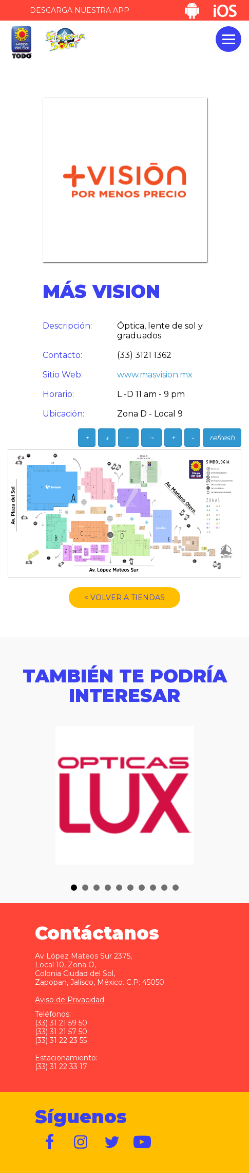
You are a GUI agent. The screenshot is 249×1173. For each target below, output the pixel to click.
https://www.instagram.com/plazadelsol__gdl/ (81, 1142)
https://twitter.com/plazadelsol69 (112, 1142)
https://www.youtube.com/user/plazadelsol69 (142, 1142)
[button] (74, 888)
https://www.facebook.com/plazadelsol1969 (50, 1142)
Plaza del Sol (21, 42)
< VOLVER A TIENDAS (124, 597)
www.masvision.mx (155, 375)
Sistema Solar (65, 40)
